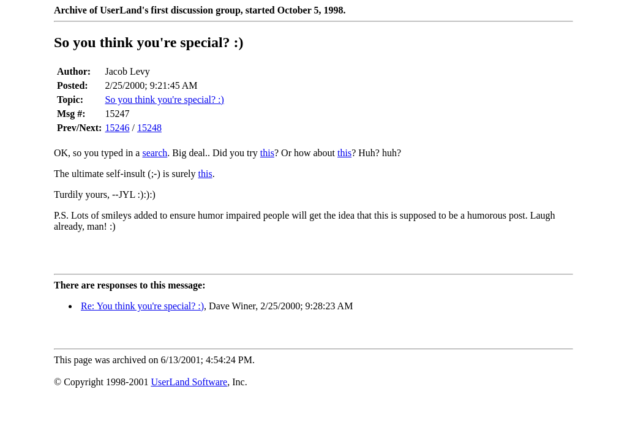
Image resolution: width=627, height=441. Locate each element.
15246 (117, 128)
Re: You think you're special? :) (142, 306)
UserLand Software (189, 382)
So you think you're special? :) (164, 99)
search (154, 153)
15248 (149, 128)
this (267, 153)
